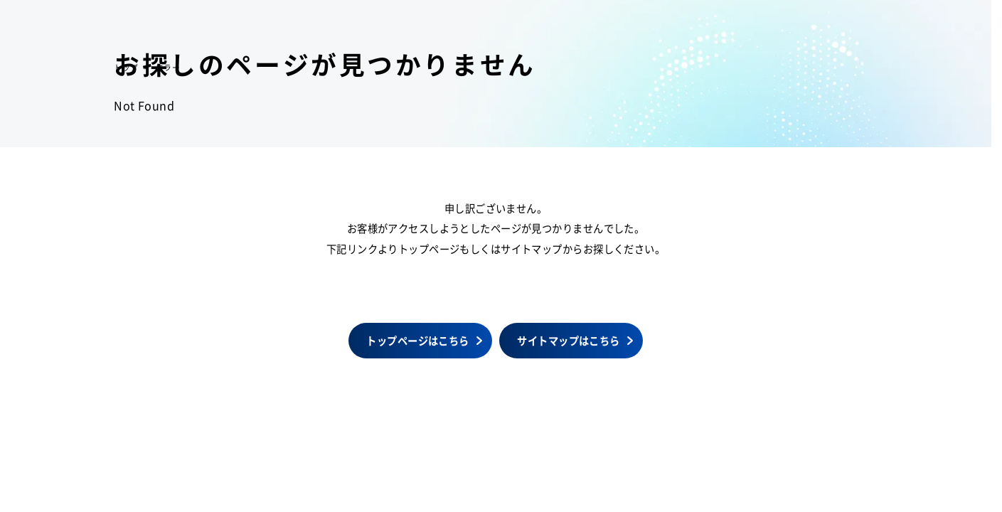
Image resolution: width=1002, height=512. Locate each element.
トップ (126, 68)
